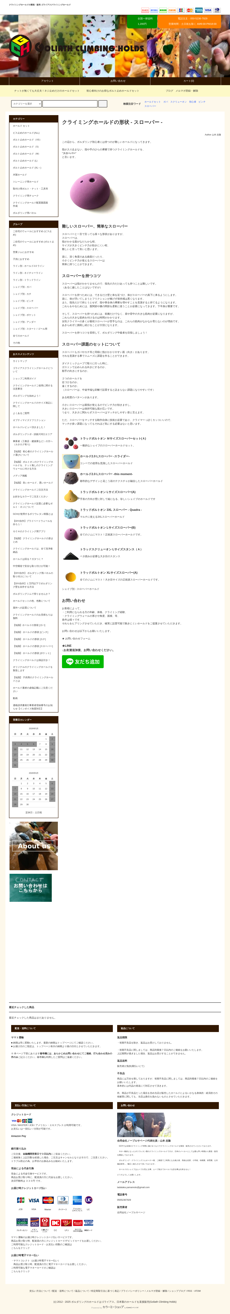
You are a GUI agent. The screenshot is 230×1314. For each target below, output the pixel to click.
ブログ (169, 90)
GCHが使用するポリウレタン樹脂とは (33, 514)
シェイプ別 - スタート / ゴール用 (30, 329)
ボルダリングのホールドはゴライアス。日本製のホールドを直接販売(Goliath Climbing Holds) (124, 1301)
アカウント (44, 81)
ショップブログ (177, 1291)
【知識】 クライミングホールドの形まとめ (33, 540)
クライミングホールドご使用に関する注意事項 (33, 387)
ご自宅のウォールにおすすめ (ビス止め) (32, 233)
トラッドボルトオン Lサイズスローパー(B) (107, 527)
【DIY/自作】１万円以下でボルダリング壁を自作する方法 (32, 585)
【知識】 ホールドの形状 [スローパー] (33, 646)
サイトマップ (20, 361)
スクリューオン (178, 102)
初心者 (192, 102)
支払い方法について (39, 1291)
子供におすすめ (21, 259)
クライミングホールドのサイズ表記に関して (33, 405)
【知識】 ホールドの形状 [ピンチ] (30, 632)
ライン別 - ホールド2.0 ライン (28, 266)
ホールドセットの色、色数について (31, 601)
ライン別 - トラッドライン (27, 280)
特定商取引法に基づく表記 (105, 1291)
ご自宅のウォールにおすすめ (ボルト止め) (33, 243)
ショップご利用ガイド (24, 378)
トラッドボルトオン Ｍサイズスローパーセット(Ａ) (113, 438)
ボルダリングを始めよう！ (27, 396)
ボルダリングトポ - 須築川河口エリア (32, 434)
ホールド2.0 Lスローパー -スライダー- (105, 456)
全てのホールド (21, 336)
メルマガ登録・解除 (187, 90)
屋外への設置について (24, 608)
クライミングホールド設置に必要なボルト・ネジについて (33, 505)
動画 (15, 698)
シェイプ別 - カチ (22, 294)
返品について (82, 1291)
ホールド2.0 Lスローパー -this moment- (106, 474)
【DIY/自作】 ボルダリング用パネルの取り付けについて (33, 575)
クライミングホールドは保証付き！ (31, 660)
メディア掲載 (20, 476)
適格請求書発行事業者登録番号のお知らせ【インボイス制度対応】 (33, 707)
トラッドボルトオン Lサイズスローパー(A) (107, 492)
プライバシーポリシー (132, 1291)
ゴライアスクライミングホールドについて (33, 370)
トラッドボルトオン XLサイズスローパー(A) (108, 572)
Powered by (115, 1308)
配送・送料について (62, 1291)
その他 (16, 343)
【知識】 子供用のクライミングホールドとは (33, 679)
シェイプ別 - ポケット (24, 315)
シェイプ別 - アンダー (24, 322)
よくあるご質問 (21, 413)
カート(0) (185, 81)
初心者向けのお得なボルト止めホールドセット (110, 90)
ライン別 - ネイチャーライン (28, 273)
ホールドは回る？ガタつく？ (28, 559)
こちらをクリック (20, 1248)
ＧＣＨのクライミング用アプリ (29, 531)
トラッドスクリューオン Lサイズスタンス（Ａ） (111, 549)
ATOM (197, 1291)
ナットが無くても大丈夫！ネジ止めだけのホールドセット (45, 90)
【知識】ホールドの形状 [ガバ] (29, 625)
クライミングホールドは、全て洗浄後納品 (33, 550)
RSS (189, 1291)
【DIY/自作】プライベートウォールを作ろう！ (32, 523)
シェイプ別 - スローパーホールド (80, 588)
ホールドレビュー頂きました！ (29, 427)
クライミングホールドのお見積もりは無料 (33, 616)
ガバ (165, 102)
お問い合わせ (115, 81)
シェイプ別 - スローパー (25, 308)
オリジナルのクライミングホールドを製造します (33, 669)
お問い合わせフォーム (77, 638)
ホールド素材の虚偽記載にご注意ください (33, 690)
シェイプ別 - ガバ (22, 287)
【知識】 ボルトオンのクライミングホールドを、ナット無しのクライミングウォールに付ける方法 (33, 465)
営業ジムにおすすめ (23, 252)
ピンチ (202, 102)
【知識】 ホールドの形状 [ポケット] (31, 653)
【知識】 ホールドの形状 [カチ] (29, 639)
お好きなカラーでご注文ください (30, 496)
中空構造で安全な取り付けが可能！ (31, 566)
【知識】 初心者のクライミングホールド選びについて (33, 453)
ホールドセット (152, 102)
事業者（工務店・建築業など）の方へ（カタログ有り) (33, 443)
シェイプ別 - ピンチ (23, 301)
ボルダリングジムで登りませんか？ (31, 594)
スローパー (150, 106)
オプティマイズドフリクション (29, 420)
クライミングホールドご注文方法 (30, 490)
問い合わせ (73, 1053)
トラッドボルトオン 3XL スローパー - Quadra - (111, 509)
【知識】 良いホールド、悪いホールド (33, 483)
